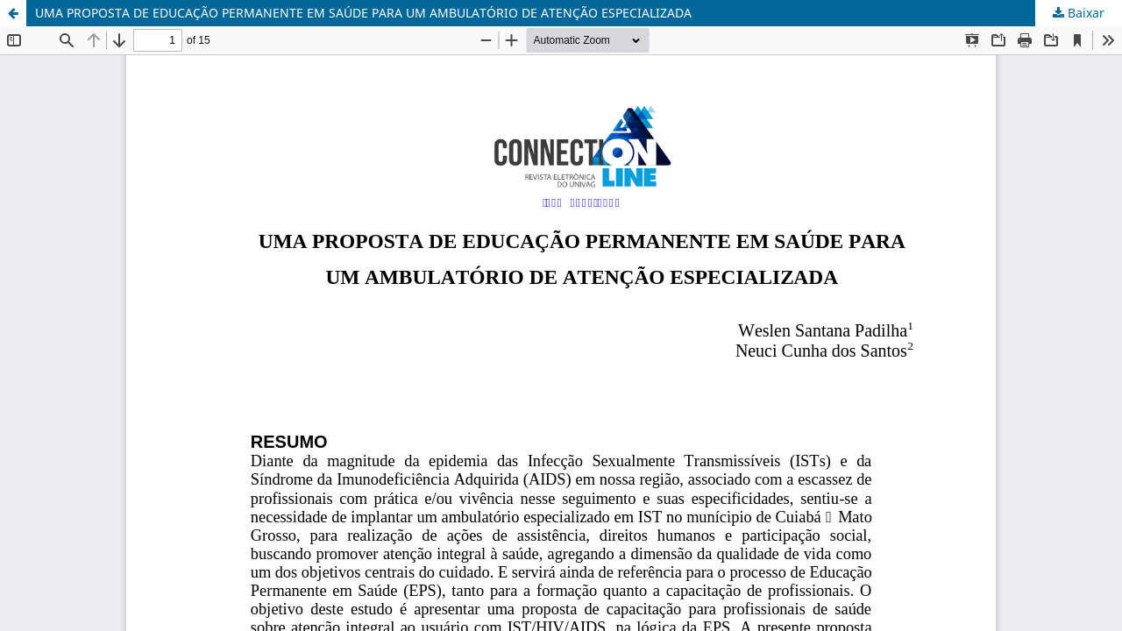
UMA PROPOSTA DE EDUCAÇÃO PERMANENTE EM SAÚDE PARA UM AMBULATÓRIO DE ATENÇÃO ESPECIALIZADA (363, 12)
